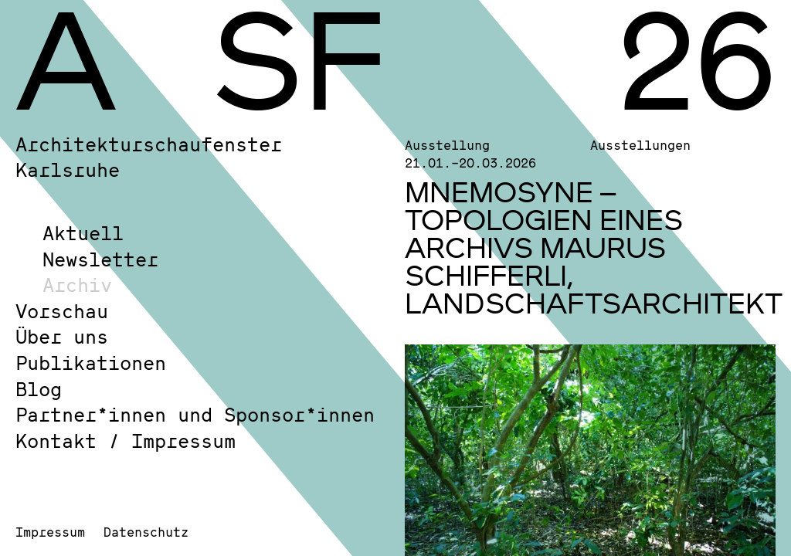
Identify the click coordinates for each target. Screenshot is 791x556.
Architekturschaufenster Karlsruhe (148, 157)
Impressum (50, 531)
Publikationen (90, 362)
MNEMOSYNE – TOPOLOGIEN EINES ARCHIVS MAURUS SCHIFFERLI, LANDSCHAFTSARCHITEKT (594, 247)
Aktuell (83, 233)
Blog (38, 389)
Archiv (77, 284)
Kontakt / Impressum (125, 440)
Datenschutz (146, 531)
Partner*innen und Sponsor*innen (195, 414)
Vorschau (61, 311)
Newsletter (100, 259)
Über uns (61, 336)
